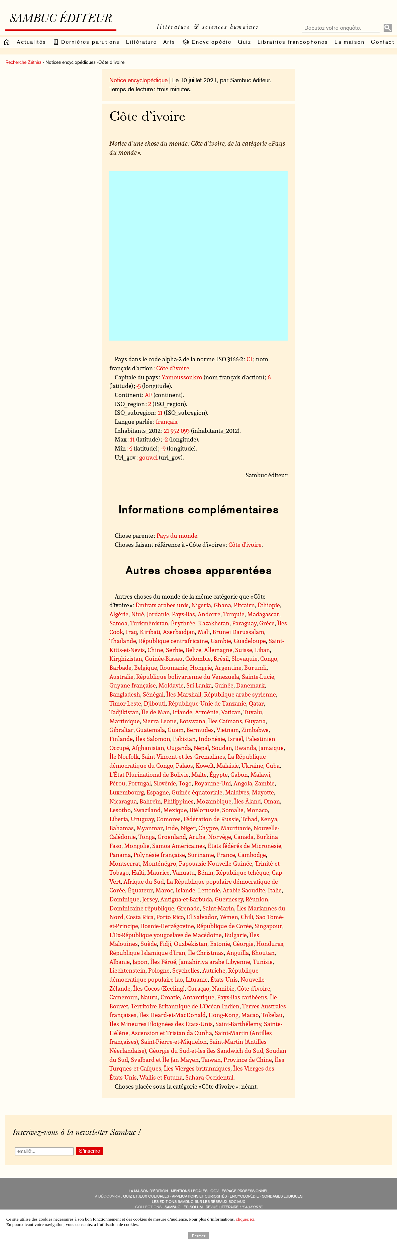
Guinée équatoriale (197, 792)
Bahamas (121, 828)
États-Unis (224, 979)
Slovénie (165, 783)
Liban (262, 650)
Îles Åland (247, 801)
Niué (137, 614)
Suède (148, 944)
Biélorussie (204, 810)
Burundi (255, 667)
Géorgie (243, 944)
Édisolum (193, 1207)
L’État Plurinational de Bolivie (149, 774)
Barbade (120, 667)
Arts (169, 42)
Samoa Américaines (178, 846)
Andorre (209, 614)
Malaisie (227, 765)
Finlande (121, 739)
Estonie (220, 944)
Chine (155, 650)
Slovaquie (244, 658)
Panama (120, 855)
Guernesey (229, 899)
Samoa (118, 623)
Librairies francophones (293, 42)
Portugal (139, 783)
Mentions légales (189, 1191)
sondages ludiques (282, 1196)
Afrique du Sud (143, 881)
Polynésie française (159, 855)
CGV (214, 1191)
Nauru (149, 997)
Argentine (228, 667)
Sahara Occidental (209, 1077)
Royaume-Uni (212, 783)
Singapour (268, 926)
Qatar (256, 703)
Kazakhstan (213, 623)
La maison (349, 42)
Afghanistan (148, 748)
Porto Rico (170, 917)
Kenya (268, 819)
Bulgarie (235, 935)
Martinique (124, 721)
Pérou (117, 783)
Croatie (170, 997)
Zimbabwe (255, 730)
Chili (247, 917)
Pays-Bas (183, 614)
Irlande (182, 712)
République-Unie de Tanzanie (207, 703)
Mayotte (263, 792)
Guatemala (150, 730)
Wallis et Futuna (161, 1077)
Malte (199, 774)
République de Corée (224, 926)
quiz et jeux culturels (146, 1196)
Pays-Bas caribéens (242, 997)
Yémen (229, 917)
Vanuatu (183, 872)
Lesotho (120, 810)
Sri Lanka (199, 685)
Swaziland (147, 810)
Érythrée (183, 623)
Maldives (237, 792)
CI (249, 359)
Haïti (137, 872)
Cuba (273, 765)
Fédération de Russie (211, 819)
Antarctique (198, 997)
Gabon (239, 774)
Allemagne (218, 650)
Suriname (201, 855)
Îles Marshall (183, 694)
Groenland (172, 837)
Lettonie (209, 890)
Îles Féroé (163, 962)
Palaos (184, 765)
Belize (193, 650)
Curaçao (198, 988)
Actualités (31, 42)
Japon (139, 962)
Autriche (213, 970)
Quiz (245, 42)
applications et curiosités (199, 1196)
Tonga (146, 837)
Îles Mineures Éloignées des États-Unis (161, 1024)
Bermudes (200, 730)
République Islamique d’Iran (147, 953)
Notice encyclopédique (138, 80)
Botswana (192, 721)
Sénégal (153, 694)
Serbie (174, 650)
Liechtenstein (127, 970)
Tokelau (272, 1015)
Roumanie (173, 667)
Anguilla (237, 953)
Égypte (218, 774)
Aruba (197, 837)
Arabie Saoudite (244, 890)
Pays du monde (177, 535)
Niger (188, 828)
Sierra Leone (159, 721)
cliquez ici (245, 1219)
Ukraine (252, 765)
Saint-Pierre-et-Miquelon (174, 1041)
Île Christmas (206, 953)
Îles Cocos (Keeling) (159, 988)
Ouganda (179, 748)
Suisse (243, 650)
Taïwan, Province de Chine (236, 1059)
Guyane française (132, 685)
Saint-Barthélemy (238, 1024)
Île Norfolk (124, 756)
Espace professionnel (245, 1191)
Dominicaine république (141, 908)
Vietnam (227, 730)
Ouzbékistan (190, 944)
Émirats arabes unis (162, 605)
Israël (235, 739)
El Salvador (202, 917)
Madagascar (263, 614)
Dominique (124, 899)
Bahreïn (150, 801)
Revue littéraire (234, 1207)
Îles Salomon (152, 739)
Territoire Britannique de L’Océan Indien (185, 1006)
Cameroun (123, 997)
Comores (169, 819)
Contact (382, 42)
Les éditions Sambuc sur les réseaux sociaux (198, 1202)
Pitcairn (244, 605)
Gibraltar (121, 730)
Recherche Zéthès (23, 62)
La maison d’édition (148, 1191)
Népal (201, 748)
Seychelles (186, 970)
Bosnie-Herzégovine (167, 926)
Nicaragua (123, 801)
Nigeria (201, 605)
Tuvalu (252, 712)
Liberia (118, 819)
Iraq (131, 632)
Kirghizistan (125, 658)
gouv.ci (148, 457)
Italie (275, 890)
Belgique (145, 667)
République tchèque (242, 872)
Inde (172, 828)
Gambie (221, 641)
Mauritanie (236, 828)
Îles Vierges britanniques (197, 1068)
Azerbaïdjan (179, 632)
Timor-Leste (125, 703)
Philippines (179, 801)
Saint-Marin (218, 908)
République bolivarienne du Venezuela (187, 676)
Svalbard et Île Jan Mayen (165, 1059)
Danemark (250, 685)
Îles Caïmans (225, 721)
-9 (163, 448)
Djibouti (155, 703)
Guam (176, 730)
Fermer (198, 1235)
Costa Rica (140, 917)
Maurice (158, 872)
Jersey (150, 899)
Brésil (221, 658)
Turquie (233, 614)
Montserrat (124, 863)
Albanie (119, 962)
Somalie (232, 810)
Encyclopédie (206, 42)
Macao (250, 1015)
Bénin (205, 872)
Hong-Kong (223, 1015)
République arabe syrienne (240, 694)
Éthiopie (269, 605)
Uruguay (142, 819)
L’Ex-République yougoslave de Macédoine (165, 935)
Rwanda (245, 748)
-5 (138, 386)
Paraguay (244, 623)
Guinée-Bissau (164, 658)
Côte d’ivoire (172, 368)
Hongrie (201, 667)
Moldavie (171, 685)
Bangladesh (124, 694)
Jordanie (158, 614)
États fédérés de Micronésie (244, 846)
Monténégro (159, 863)
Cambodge (252, 855)
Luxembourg (126, 792)
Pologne (159, 970)
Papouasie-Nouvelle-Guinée (215, 863)
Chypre (208, 828)
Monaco (257, 810)
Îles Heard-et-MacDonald (172, 1015)
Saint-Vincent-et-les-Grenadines (183, 756)
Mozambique (213, 801)
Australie (121, 676)
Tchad (249, 819)
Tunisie (263, 962)
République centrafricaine (173, 641)
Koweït (205, 765)
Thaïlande (122, 641)
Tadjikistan (124, 712)
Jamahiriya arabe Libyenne (214, 962)
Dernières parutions (86, 42)
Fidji (165, 944)
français (166, 421)
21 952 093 (177, 430)
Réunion (256, 899)
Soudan (222, 748)
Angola (242, 783)
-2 (165, 439)
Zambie (265, 783)
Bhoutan (263, 953)
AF (148, 395)
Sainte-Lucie (258, 676)
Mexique (175, 810)
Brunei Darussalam (238, 632)
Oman (272, 801)
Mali (204, 632)
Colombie (198, 658)
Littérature (141, 42)
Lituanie (197, 979)
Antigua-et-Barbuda (186, 899)
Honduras (269, 944)
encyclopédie (244, 1196)
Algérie (118, 614)
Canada (244, 837)
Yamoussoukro (182, 377)
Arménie (206, 712)
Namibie (223, 988)
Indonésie (211, 739)
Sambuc (173, 1207)
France (226, 855)
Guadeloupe (250, 641)
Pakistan (184, 739)
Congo (268, 658)
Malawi (260, 774)
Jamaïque (271, 748)
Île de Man (155, 712)
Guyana (255, 721)
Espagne (157, 792)
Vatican (231, 712)
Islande (185, 890)
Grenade (188, 908)
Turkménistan (149, 623)
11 (160, 412)
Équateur (140, 890)
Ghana (222, 605)
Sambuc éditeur (61, 19)
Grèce (267, 623)
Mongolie (137, 846)
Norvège (219, 837)
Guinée (223, 685)
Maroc (164, 890)
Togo (185, 783)
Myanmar (149, 828)
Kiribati (150, 632)
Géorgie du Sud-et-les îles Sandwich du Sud (206, 1050)
